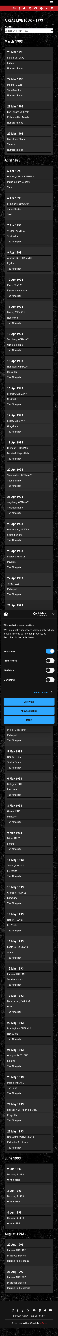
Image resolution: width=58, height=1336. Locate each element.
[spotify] (41, 8)
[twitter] (30, 8)
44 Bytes (43, 1323)
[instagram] (14, 8)
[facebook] (19, 8)
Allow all (29, 701)
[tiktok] (24, 8)
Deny (29, 719)
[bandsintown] (9, 8)
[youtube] (35, 8)
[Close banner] (53, 614)
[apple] (47, 8)
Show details (41, 692)
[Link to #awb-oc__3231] (51, 3)
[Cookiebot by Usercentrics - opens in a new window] (35, 614)
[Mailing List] (52, 8)
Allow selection (29, 710)
